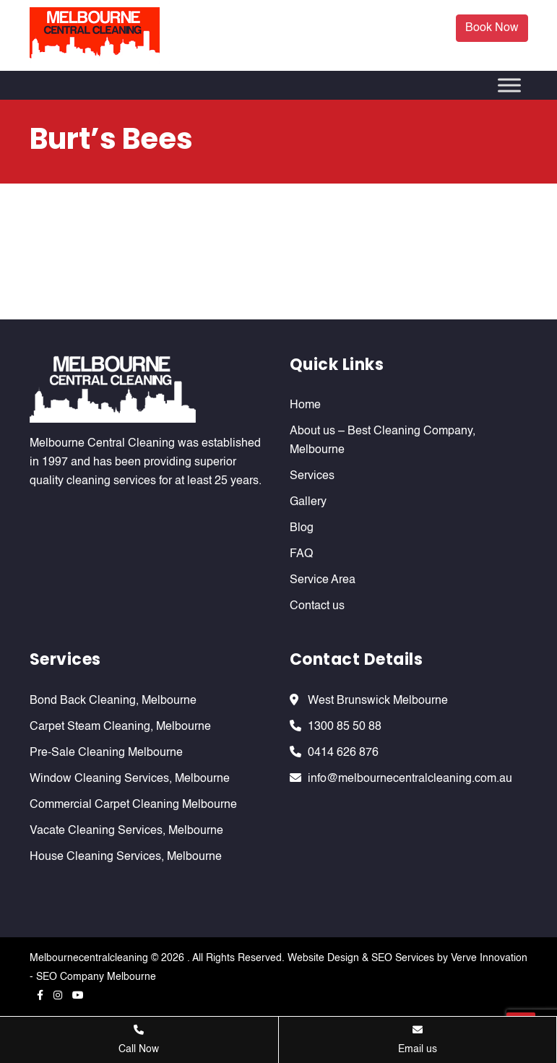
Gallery (308, 502)
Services (312, 476)
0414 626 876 (343, 753)
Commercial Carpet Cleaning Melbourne (133, 805)
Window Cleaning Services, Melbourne (130, 779)
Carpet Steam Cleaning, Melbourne (120, 727)
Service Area (322, 580)
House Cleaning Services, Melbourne (126, 857)
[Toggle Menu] (509, 85)
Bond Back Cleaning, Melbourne (113, 701)
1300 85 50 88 (344, 727)
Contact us (317, 606)
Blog (302, 528)
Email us (417, 1039)
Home (305, 405)
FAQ (301, 554)
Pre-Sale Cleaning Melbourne (106, 753)
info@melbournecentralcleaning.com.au (410, 779)
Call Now (138, 1039)
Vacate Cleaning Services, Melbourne (126, 831)
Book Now (492, 28)
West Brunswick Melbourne (378, 701)
